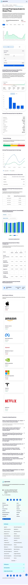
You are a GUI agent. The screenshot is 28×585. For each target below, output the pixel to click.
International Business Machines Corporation (18, 542)
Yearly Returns (12, 93)
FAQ (3, 506)
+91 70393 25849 (7, 494)
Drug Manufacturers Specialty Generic (8, 6)
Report (18, 514)
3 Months (15, 24)
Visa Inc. (15, 544)
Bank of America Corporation (16, 549)
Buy (8, 46)
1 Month (11, 24)
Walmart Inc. (6, 547)
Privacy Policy (4, 508)
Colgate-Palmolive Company (17, 553)
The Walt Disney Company (18, 547)
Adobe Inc (15, 540)
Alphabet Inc (16, 529)
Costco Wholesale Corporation (7, 535)
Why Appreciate (5, 505)
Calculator (4, 516)
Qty (4, 58)
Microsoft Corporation (18, 527)
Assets (18, 506)
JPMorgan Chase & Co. (8, 549)
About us (4, 503)
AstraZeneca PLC (17, 538)
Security (4, 510)
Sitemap (18, 516)
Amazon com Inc (7, 531)
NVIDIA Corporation (7, 529)
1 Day (3, 24)
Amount (5, 52)
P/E (16, 93)
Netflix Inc (5, 538)
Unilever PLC (16, 551)
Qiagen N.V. (5, 269)
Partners (18, 508)
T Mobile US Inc (6, 542)
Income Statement (13, 218)
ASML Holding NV (17, 535)
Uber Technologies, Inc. (8, 551)
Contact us (18, 505)
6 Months (19, 24)
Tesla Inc (15, 533)
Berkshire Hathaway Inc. (8, 544)
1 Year (23, 24)
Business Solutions (5, 512)
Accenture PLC (6, 553)
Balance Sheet (5, 218)
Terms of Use (19, 510)
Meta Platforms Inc (17, 531)
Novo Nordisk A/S (7, 558)
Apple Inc (5, 527)
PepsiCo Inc (6, 540)
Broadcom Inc (6, 533)
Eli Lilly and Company (17, 555)
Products (18, 512)
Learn (18, 503)
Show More (13, 560)
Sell (19, 46)
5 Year (4, 27)
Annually (9, 214)
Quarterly (4, 214)
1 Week (7, 24)
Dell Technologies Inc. (7, 555)
